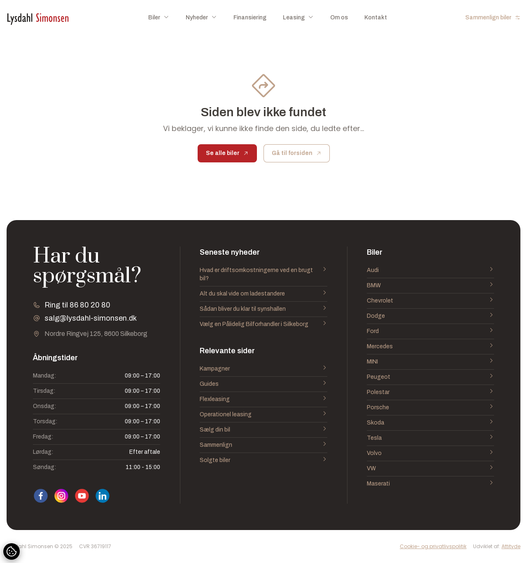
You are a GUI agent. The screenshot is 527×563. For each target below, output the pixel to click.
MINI (430, 362)
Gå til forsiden (297, 153)
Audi (430, 270)
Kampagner (263, 369)
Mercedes (430, 346)
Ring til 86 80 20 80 (77, 305)
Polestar (430, 392)
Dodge (430, 316)
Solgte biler (263, 460)
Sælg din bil (263, 430)
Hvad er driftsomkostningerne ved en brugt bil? (263, 274)
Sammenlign (263, 445)
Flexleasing (263, 399)
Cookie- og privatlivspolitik (433, 546)
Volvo (430, 453)
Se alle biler (227, 153)
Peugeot (430, 377)
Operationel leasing (263, 415)
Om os (339, 17)
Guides (263, 384)
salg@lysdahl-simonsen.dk (90, 318)
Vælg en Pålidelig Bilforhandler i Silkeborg (263, 324)
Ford (430, 331)
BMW (430, 286)
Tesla (430, 438)
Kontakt (375, 17)
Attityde (510, 546)
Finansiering (249, 17)
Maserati (430, 484)
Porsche (430, 407)
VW (430, 468)
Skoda (430, 423)
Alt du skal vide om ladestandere (263, 294)
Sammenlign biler (492, 17)
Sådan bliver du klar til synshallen (263, 309)
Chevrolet (430, 301)
